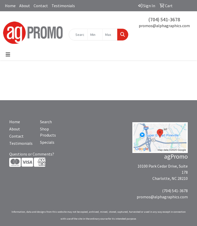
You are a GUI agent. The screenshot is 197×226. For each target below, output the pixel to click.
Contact (41, 5)
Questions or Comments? (31, 154)
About (24, 5)
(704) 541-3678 (164, 19)
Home (10, 5)
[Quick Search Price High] (109, 34)
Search (46, 121)
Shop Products (48, 132)
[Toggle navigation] (8, 54)
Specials (47, 142)
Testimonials (63, 5)
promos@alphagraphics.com (164, 25)
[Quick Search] (78, 34)
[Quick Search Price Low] (95, 34)
